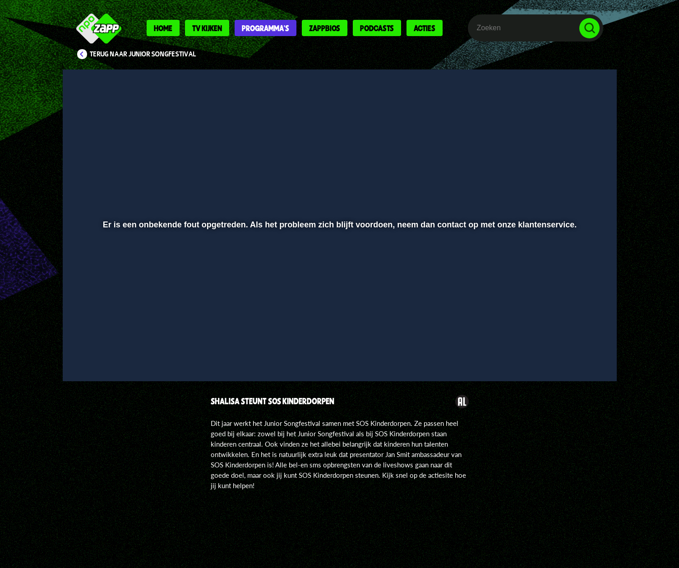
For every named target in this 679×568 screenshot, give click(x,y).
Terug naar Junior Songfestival (143, 54)
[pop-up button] (561, 351)
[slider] (338, 331)
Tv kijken (207, 28)
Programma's (265, 28)
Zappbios (324, 28)
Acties (424, 28)
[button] (99, 351)
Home (163, 28)
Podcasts (377, 28)
